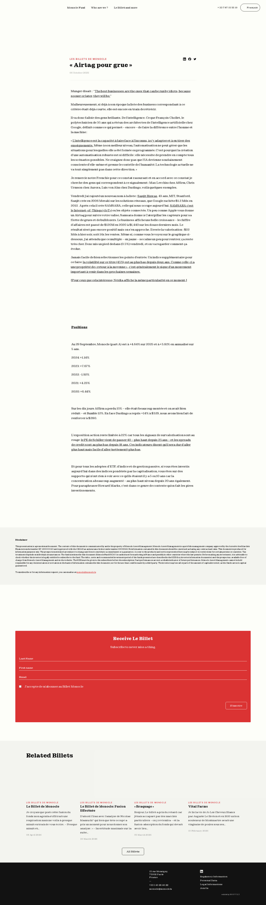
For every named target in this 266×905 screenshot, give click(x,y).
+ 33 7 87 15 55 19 (227, 7)
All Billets (133, 851)
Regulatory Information (213, 876)
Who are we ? (99, 7)
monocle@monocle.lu (86, 572)
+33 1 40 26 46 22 (158, 885)
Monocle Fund (76, 7)
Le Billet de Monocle (42, 806)
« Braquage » (144, 806)
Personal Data (208, 880)
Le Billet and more (125, 7)
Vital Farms (198, 806)
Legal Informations (211, 884)
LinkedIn (201, 871)
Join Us (204, 888)
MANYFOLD (235, 894)
